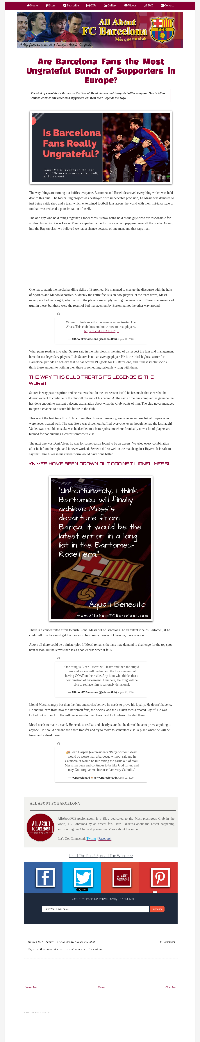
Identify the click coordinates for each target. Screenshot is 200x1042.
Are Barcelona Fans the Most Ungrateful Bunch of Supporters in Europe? (100, 71)
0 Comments (167, 941)
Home (101, 987)
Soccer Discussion (65, 949)
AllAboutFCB (50, 941)
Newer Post (32, 987)
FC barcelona (44, 949)
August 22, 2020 (125, 339)
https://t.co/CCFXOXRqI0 (101, 331)
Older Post (170, 987)
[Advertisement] (103, 261)
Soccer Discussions (90, 949)
